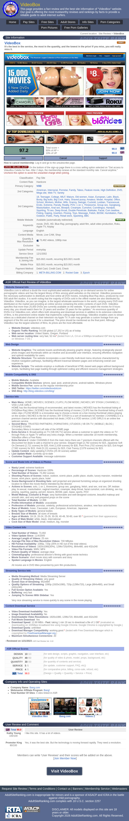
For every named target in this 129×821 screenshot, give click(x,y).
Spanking (78, 215)
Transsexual (113, 202)
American (41, 190)
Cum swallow (112, 210)
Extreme (48, 205)
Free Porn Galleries (76, 27)
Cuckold (91, 202)
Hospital (108, 199)
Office (117, 199)
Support (103, 158)
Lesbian (101, 202)
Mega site (41, 192)
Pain (120, 213)
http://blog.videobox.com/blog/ (38, 391)
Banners (78, 788)
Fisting (39, 213)
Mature (70, 197)
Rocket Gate (72, 272)
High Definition (108, 190)
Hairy (67, 199)
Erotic (39, 205)
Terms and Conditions (42, 788)
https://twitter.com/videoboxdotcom (43, 388)
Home (12, 22)
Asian (91, 197)
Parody (57, 205)
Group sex (102, 205)
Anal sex (55, 207)
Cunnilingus (99, 207)
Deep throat (61, 210)
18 (37, 197)
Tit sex (50, 210)
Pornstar (63, 190)
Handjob (110, 207)
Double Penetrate (77, 210)
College (55, 197)
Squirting (41, 210)
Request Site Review (14, 788)
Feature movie (92, 190)
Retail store (66, 215)
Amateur (91, 199)
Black (116, 197)
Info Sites (88, 22)
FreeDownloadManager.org (41, 633)
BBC (86, 215)
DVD (119, 190)
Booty (39, 199)
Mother (58, 202)
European (100, 197)
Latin (109, 197)
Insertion (57, 213)
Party (56, 215)
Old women (81, 197)
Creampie (76, 207)
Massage (83, 213)
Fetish (92, 213)
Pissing (67, 213)
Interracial (53, 190)
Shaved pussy (78, 199)
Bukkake (92, 210)
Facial (101, 210)
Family (72, 190)
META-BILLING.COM (50, 272)
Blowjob (65, 207)
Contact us (64, 788)
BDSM (100, 213)
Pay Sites (28, 22)
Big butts (48, 199)
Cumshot (86, 207)
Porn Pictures (49, 27)
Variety (60, 192)
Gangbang (114, 205)
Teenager (45, 197)
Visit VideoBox (64, 771)
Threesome (90, 205)
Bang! (47, 690)
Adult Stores (68, 22)
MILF (62, 197)
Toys (74, 213)
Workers (49, 202)
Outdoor (40, 215)
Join (23, 158)
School (40, 202)
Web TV (52, 192)
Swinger (82, 202)
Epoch (86, 272)
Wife (65, 202)
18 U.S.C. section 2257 (87, 801)
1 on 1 (79, 205)
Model (100, 199)
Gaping (48, 213)
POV (72, 205)
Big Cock (58, 199)
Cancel (63, 158)
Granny (73, 202)
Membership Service (97, 788)
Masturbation (43, 207)
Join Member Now (65, 758)
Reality (65, 205)
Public (49, 215)
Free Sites (47, 22)
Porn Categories (110, 22)
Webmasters (119, 788)
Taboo (80, 190)
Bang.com (34, 687)
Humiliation (110, 213)
